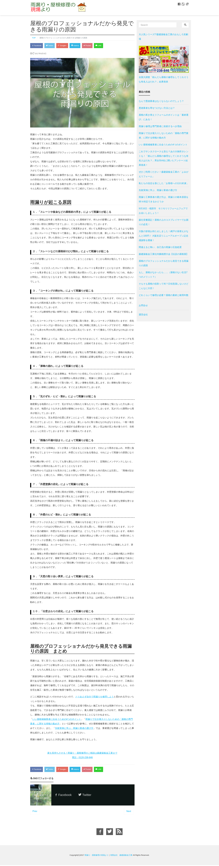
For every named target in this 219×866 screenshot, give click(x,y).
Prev (35, 812)
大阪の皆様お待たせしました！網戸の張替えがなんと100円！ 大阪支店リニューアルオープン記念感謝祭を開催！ (163, 235)
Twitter (51, 46)
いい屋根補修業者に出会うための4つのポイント (56, 719)
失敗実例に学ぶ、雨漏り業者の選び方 (74, 728)
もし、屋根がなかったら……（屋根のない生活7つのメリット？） (163, 274)
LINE (105, 46)
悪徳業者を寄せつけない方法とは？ (157, 108)
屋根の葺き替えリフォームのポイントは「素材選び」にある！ (163, 117)
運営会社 (143, 314)
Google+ (65, 46)
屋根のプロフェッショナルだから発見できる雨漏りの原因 (163, 263)
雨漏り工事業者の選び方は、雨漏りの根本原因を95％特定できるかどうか (163, 199)
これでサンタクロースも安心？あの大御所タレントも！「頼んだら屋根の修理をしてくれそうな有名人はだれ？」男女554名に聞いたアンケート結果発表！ (163, 158)
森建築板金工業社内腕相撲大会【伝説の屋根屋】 (163, 254)
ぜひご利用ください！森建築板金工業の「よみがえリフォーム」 (163, 174)
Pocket (92, 46)
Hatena (79, 46)
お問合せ (143, 305)
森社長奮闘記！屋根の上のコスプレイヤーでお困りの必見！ (163, 222)
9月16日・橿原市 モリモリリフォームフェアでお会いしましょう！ (163, 210)
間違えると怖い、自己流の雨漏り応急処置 (160, 247)
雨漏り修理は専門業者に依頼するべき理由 (160, 126)
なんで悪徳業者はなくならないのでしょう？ (161, 101)
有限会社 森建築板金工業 (121, 856)
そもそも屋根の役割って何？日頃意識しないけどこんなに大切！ (163, 286)
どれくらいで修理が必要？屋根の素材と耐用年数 (163, 295)
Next (128, 812)
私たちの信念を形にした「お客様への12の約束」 (164, 183)
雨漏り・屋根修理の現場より (96, 856)
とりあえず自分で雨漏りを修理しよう (94, 697)
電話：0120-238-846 (82, 758)
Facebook (37, 46)
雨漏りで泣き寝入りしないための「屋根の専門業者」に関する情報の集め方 (163, 135)
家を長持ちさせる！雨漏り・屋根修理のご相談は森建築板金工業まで (82, 753)
